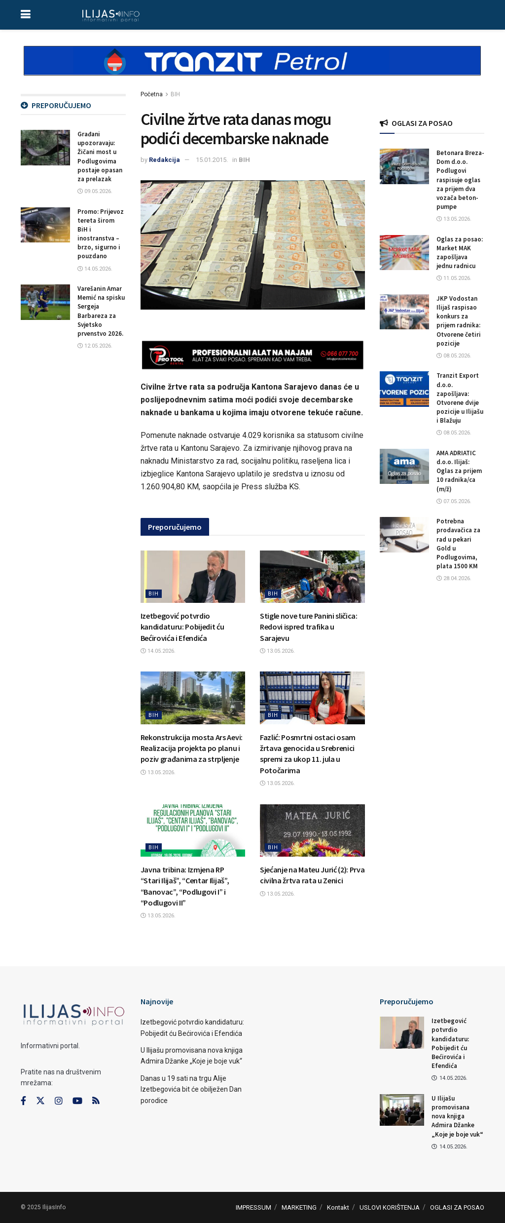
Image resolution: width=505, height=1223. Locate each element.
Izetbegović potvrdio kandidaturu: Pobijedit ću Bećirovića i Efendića (182, 627)
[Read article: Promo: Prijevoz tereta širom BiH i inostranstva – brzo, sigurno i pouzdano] (45, 225)
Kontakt (338, 1207)
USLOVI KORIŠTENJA (390, 1207)
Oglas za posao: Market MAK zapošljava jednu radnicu (459, 253)
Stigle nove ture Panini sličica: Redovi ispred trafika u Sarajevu (309, 627)
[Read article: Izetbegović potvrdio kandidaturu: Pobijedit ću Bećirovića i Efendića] (193, 577)
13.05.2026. (277, 651)
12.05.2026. (94, 346)
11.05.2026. (453, 278)
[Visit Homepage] (110, 15)
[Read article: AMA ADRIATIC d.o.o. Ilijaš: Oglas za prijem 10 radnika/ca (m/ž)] (404, 466)
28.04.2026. (453, 578)
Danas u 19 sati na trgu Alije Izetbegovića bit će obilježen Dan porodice (191, 1089)
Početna (152, 94)
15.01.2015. (212, 159)
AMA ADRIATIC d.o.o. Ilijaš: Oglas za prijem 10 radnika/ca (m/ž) (459, 471)
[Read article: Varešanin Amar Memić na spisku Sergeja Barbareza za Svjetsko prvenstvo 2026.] (45, 302)
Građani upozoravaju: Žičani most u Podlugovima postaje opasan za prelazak (99, 156)
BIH (175, 94)
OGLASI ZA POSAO (457, 1207)
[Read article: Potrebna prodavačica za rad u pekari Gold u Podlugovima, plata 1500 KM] (404, 534)
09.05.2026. (94, 191)
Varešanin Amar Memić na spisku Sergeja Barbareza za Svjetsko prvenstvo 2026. (101, 311)
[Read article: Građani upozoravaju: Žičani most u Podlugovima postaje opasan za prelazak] (45, 147)
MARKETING (299, 1207)
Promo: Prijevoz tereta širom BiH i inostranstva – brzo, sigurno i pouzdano (100, 234)
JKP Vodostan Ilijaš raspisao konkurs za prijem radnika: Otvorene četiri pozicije (458, 321)
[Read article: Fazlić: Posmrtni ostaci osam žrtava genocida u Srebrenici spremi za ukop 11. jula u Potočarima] (312, 697)
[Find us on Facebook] (23, 1101)
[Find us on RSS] (95, 1101)
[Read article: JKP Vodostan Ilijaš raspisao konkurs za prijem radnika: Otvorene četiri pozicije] (404, 312)
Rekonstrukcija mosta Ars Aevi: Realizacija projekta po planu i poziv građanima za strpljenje (192, 748)
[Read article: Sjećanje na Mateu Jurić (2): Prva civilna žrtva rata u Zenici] (312, 830)
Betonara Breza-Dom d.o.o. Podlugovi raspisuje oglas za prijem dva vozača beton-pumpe (460, 180)
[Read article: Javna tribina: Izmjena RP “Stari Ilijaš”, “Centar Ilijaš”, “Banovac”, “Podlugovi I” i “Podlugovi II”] (193, 830)
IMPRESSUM (253, 1207)
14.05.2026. (158, 651)
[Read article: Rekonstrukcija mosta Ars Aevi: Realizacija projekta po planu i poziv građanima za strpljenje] (193, 697)
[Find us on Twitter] (40, 1101)
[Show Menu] (25, 15)
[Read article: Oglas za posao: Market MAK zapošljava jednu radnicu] (404, 253)
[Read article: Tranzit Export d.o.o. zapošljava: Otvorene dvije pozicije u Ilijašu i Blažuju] (404, 389)
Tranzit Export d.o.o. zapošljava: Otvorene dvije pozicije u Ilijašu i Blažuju (459, 398)
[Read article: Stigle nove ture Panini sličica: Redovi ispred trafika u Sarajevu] (312, 577)
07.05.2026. (453, 501)
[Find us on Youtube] (77, 1101)
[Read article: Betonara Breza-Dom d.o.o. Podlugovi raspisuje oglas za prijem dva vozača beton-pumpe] (404, 166)
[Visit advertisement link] (252, 69)
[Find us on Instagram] (59, 1101)
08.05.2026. (453, 356)
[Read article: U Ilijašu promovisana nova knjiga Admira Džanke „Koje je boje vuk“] (402, 1110)
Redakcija (164, 159)
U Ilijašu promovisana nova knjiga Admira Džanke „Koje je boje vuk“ (457, 1116)
